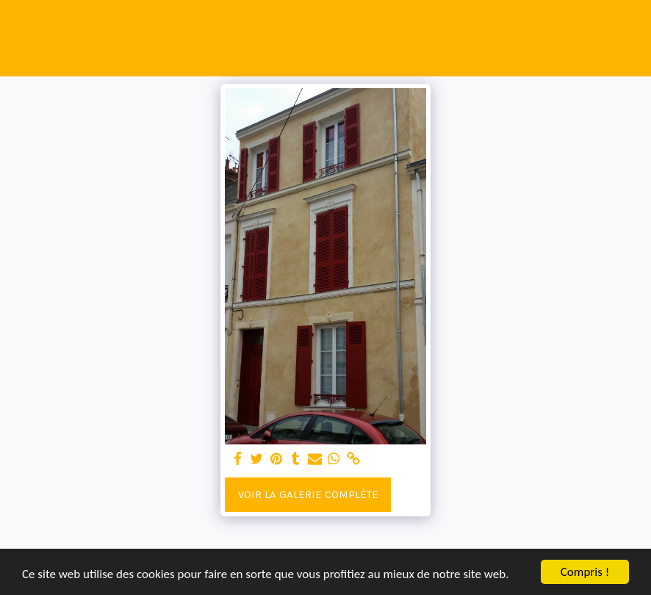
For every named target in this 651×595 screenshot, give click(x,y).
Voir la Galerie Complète (308, 494)
